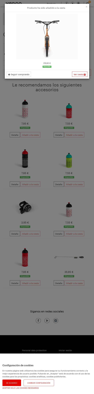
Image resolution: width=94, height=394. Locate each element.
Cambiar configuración (38, 382)
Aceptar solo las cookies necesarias (20, 388)
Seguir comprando (18, 74)
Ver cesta (80, 74)
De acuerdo (11, 382)
